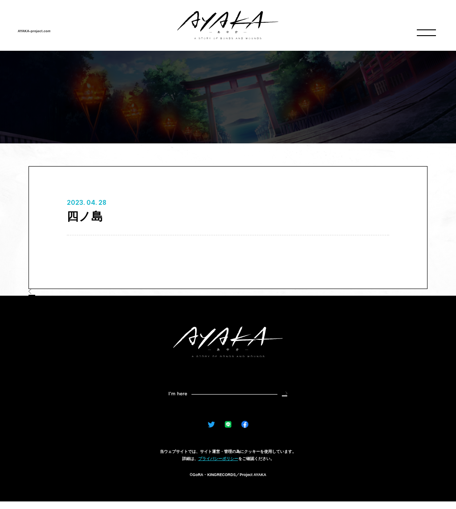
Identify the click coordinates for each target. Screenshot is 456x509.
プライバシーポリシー (218, 466)
